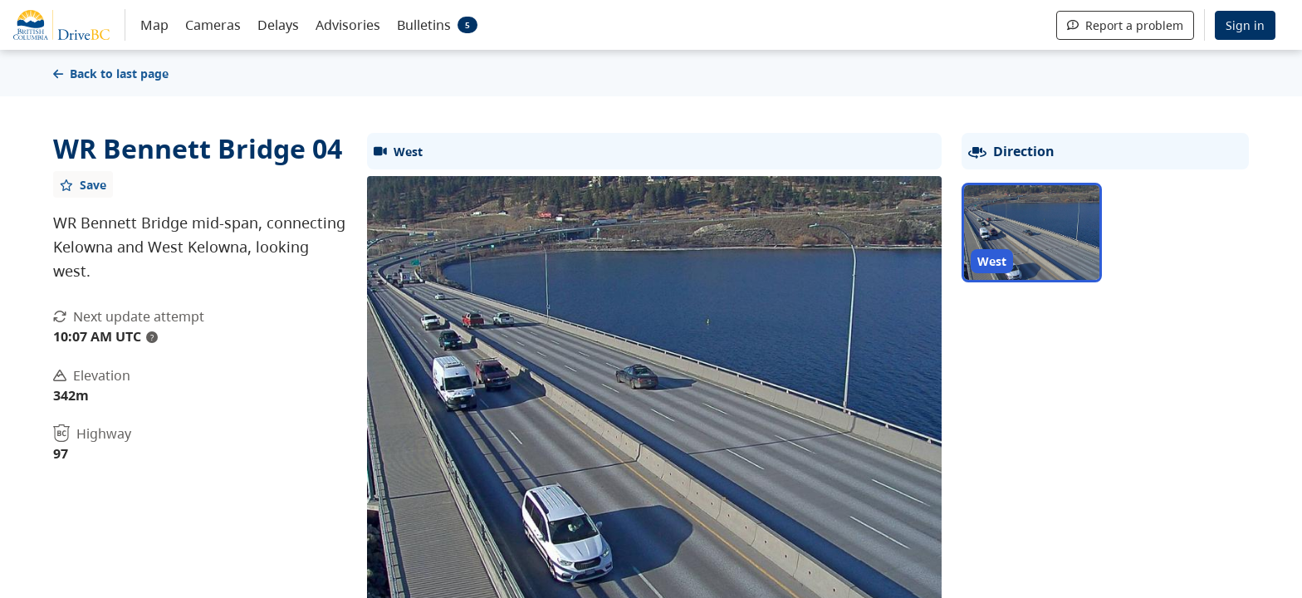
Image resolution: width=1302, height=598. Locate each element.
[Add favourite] (83, 184)
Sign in (1245, 25)
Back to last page (111, 73)
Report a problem (1125, 25)
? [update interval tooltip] (152, 337)
